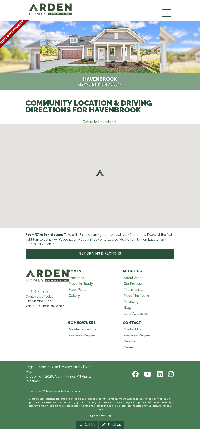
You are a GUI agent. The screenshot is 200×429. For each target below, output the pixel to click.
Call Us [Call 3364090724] (87, 425)
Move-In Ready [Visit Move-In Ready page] (81, 284)
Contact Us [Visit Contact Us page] (132, 329)
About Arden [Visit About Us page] (133, 278)
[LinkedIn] (159, 374)
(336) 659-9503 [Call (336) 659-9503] (38, 292)
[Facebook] (135, 374)
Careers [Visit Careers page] (130, 347)
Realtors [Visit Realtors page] (130, 341)
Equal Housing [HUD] (100, 415)
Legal (30, 367)
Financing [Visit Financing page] (131, 302)
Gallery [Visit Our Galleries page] (74, 296)
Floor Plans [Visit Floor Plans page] (77, 290)
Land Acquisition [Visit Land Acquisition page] (136, 314)
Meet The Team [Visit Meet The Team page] (136, 296)
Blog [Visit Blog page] (127, 308)
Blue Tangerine (73, 391)
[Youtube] (147, 374)
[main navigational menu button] (166, 13)
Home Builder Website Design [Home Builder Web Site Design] (43, 391)
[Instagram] (169, 374)
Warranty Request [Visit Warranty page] (83, 335)
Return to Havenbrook (100, 122)
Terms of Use (47, 367)
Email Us (111, 425)
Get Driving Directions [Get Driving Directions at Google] (100, 253)
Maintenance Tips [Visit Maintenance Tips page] (82, 329)
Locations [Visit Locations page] (76, 278)
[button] (100, 172)
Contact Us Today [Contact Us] (40, 296)
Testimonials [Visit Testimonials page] (133, 290)
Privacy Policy (71, 367)
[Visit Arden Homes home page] (47, 275)
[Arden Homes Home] (50, 5)
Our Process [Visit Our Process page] (133, 284)
